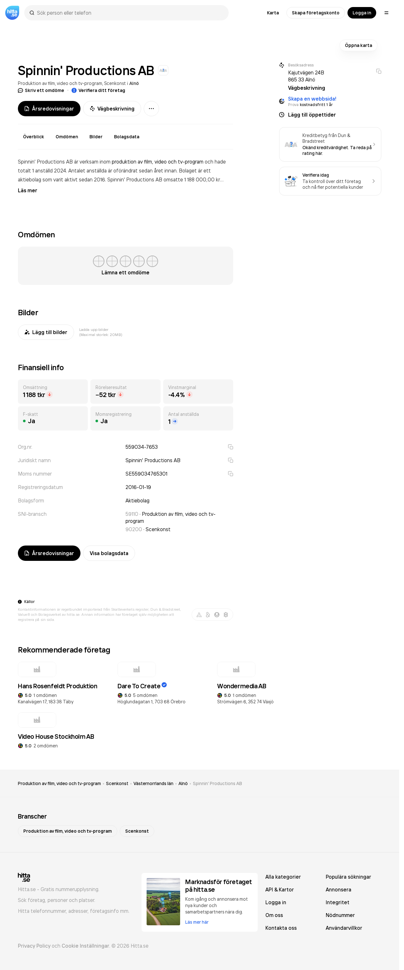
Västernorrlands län (153, 783)
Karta (273, 13)
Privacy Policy (34, 946)
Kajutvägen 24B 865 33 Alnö (306, 76)
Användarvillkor (344, 928)
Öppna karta (358, 45)
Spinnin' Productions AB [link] (217, 783)
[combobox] (129, 13)
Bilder (96, 137)
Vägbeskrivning (112, 108)
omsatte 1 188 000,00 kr (192, 179)
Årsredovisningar (49, 108)
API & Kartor (279, 889)
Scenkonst (115, 83)
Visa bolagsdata (109, 553)
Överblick (33, 137)
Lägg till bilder (46, 332)
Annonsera (338, 889)
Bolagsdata (126, 137)
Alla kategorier (283, 877)
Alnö (134, 83)
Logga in (362, 13)
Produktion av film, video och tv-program (60, 83)
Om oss (274, 915)
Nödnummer (340, 915)
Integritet (337, 902)
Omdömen (67, 137)
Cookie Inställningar (85, 946)
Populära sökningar (348, 877)
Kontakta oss (281, 928)
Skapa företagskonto (315, 13)
